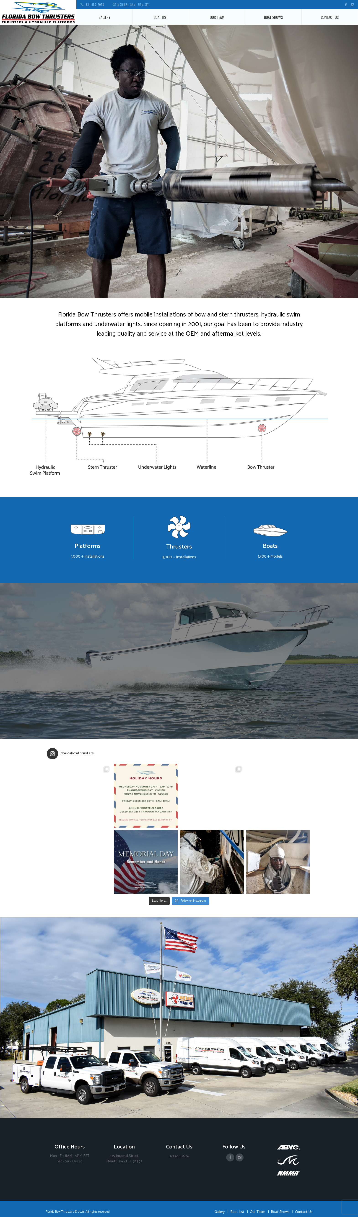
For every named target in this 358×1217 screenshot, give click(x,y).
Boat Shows (273, 17)
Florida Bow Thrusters (60, 1211)
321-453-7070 (95, 4)
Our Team (217, 17)
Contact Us (330, 17)
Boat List (161, 17)
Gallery (104, 17)
